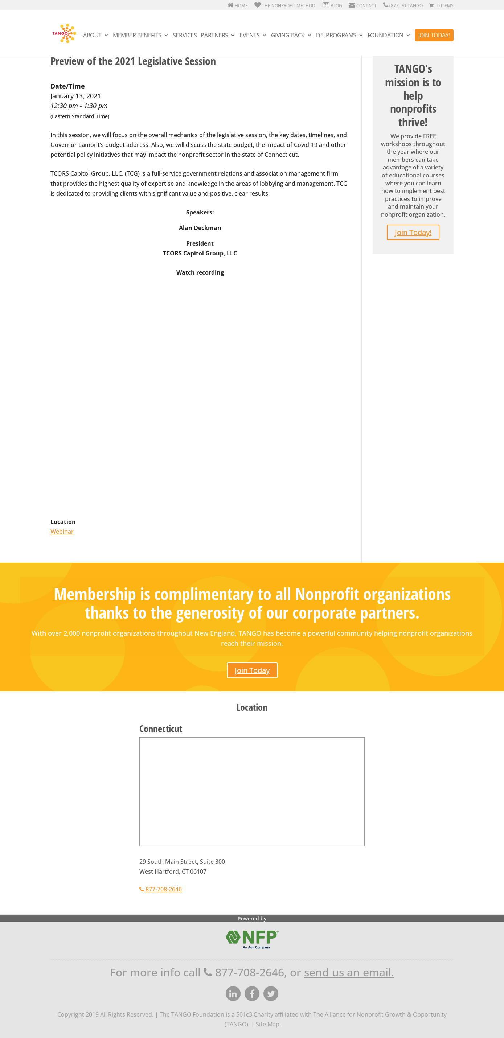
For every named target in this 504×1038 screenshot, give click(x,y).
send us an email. (349, 972)
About (92, 36)
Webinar (62, 532)
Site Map (267, 1024)
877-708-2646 (160, 889)
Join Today (252, 670)
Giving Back (288, 36)
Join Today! (434, 35)
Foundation (385, 36)
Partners (214, 36)
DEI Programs (336, 36)
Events (249, 36)
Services (185, 36)
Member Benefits (137, 36)
